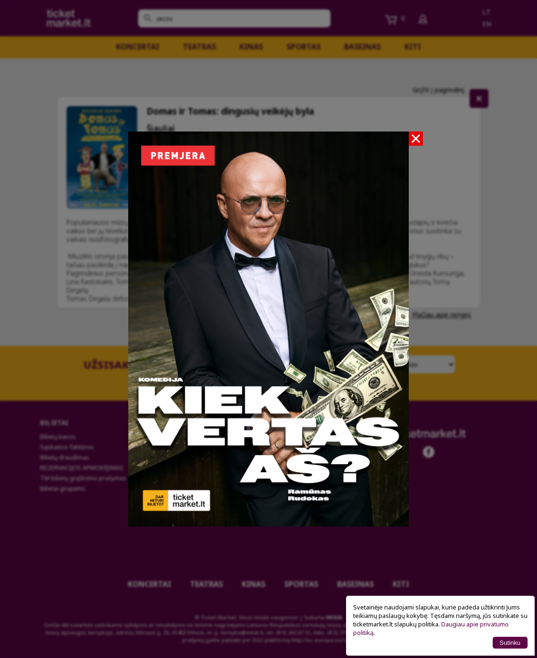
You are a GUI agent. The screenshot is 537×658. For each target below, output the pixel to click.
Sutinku (510, 642)
